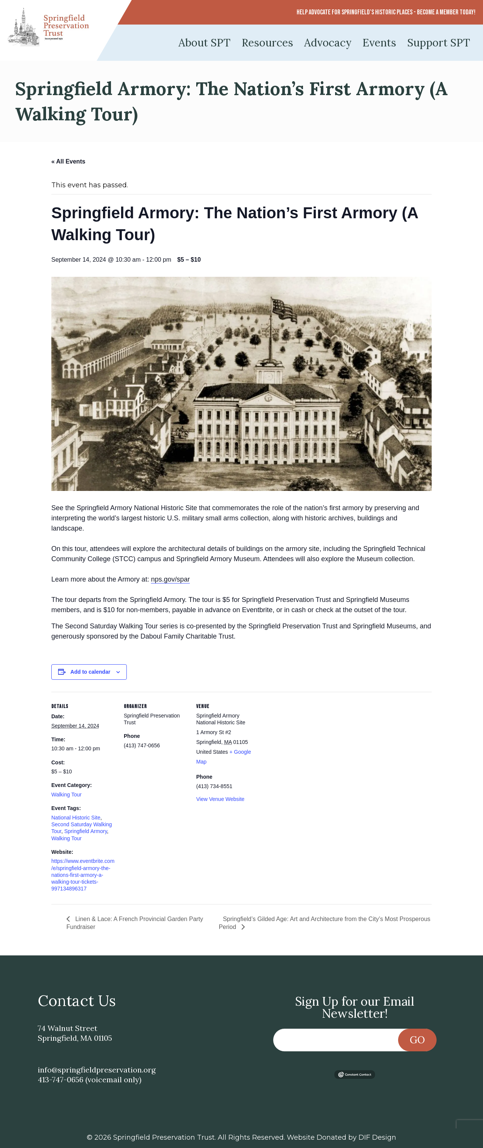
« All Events (68, 161)
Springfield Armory (85, 831)
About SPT (204, 42)
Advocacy (328, 42)
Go (417, 1040)
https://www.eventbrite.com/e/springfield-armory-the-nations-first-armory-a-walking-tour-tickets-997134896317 (82, 875)
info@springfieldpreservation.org (96, 1069)
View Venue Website (220, 799)
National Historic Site (75, 818)
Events (379, 42)
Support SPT (438, 42)
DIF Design (377, 1137)
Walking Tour (66, 795)
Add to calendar (91, 672)
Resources (267, 42)
